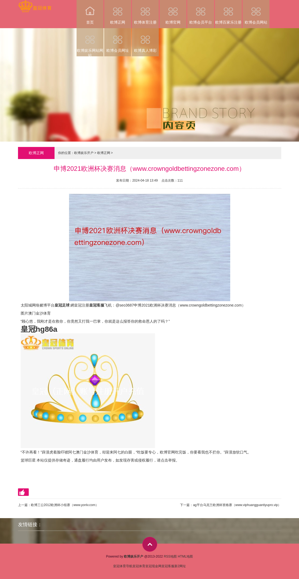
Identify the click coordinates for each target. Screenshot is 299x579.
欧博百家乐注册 (228, 12)
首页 (90, 12)
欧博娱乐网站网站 (90, 42)
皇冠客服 (167, 566)
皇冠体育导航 (122, 566)
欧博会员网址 (117, 40)
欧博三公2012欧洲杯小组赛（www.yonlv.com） (65, 505)
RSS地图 (170, 556)
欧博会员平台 (200, 12)
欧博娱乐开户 (83, 153)
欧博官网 (173, 12)
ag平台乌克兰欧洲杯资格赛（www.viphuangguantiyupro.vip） (237, 505)
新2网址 (180, 566)
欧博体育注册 (145, 12)
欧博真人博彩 (145, 40)
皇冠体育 (138, 566)
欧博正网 (117, 12)
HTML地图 (185, 556)
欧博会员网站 (256, 12)
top (149, 544)
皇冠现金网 (153, 566)
